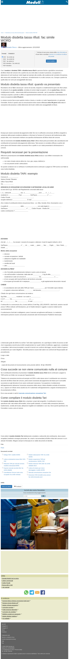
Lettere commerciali (7, 580)
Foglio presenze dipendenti (9, 609)
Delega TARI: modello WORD (12, 455)
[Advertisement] (34, 18)
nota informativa (61, 52)
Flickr (2, 448)
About (3, 630)
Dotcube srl (11, 646)
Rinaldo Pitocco (12, 47)
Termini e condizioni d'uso (8, 637)
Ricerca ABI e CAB (7, 585)
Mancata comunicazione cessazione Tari (40, 472)
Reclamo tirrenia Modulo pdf (10, 603)
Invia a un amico (6, 486)
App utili (4, 624)
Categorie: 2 (5, 628)
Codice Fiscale (6, 583)
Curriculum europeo (7, 607)
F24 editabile (5, 618)
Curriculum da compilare (9, 612)
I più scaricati (5, 587)
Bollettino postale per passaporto (11, 614)
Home (2, 32)
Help (3, 641)
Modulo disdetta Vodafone (9, 616)
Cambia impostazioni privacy (9, 639)
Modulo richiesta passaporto (10, 605)
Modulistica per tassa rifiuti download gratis (14, 32)
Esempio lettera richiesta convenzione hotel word (15, 601)
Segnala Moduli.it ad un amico (10, 578)
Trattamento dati (6, 635)
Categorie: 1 (5, 626)
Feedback (17, 486)
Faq (3, 643)
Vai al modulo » (51, 61)
